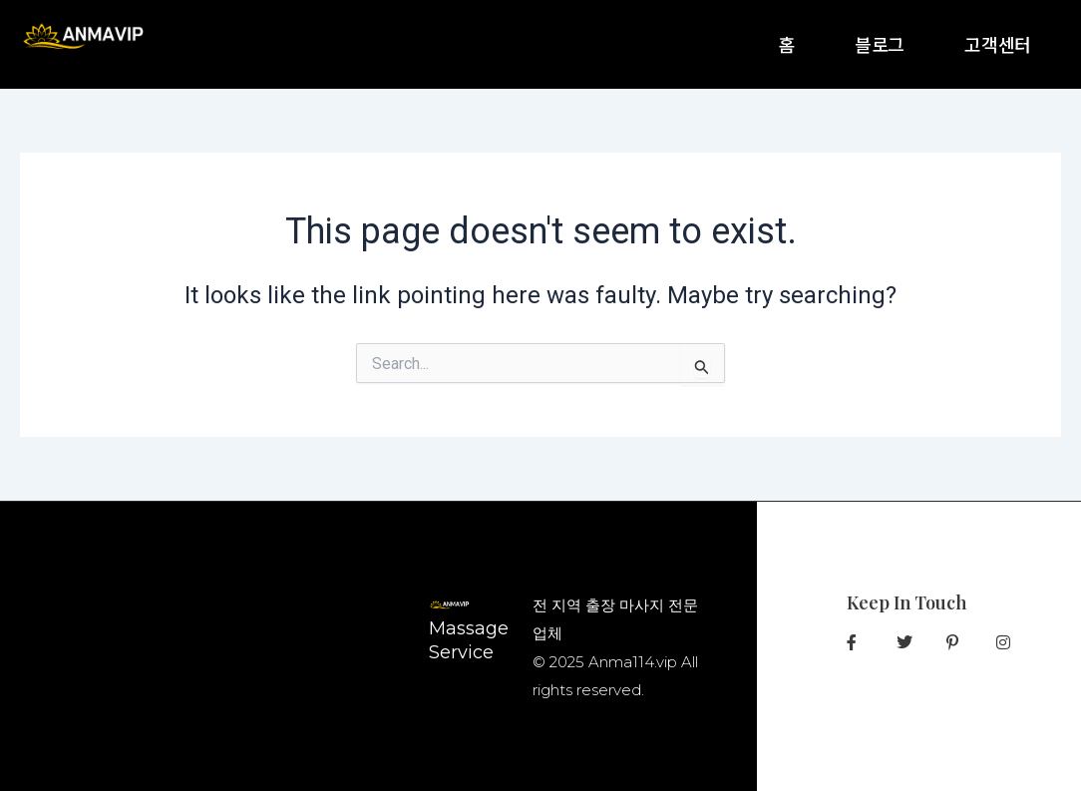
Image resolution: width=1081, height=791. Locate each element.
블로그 (879, 44)
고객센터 (997, 44)
